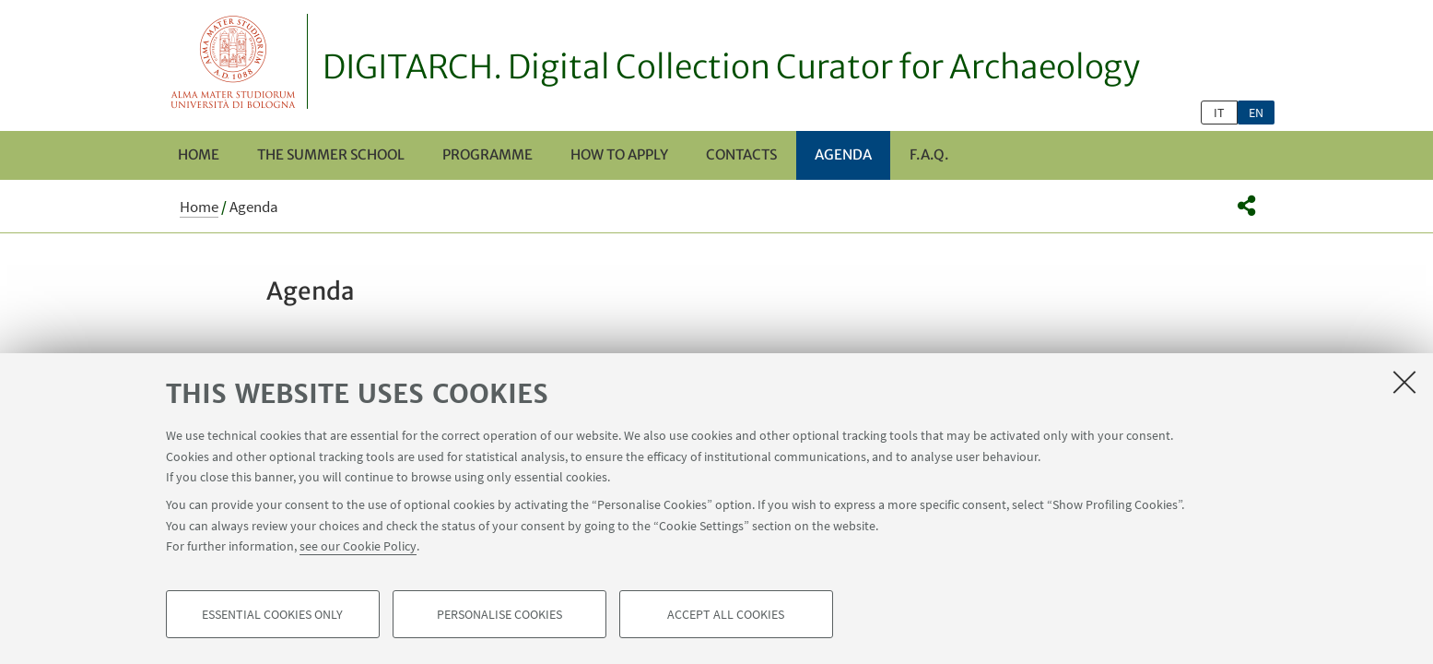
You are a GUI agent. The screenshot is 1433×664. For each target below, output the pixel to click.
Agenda (843, 154)
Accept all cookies (725, 614)
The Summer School (331, 154)
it (1219, 112)
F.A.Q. (929, 154)
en (1256, 112)
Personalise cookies (499, 614)
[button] (1246, 205)
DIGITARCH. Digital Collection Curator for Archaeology (731, 67)
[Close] (1404, 382)
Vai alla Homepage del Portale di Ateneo (233, 61)
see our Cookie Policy (358, 546)
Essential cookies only (272, 614)
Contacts (741, 154)
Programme (487, 154)
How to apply (619, 154)
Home (198, 154)
